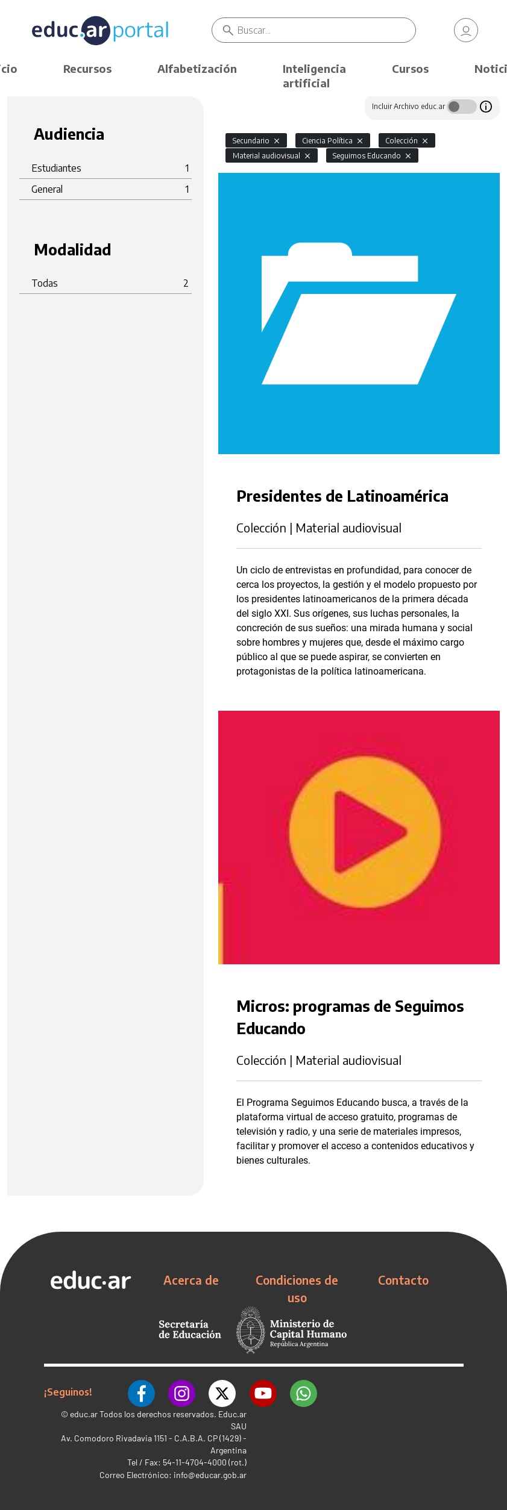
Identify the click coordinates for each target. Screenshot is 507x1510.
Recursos (87, 68)
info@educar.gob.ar (210, 1473)
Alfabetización (197, 68)
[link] (466, 30)
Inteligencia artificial (314, 75)
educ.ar (84, 1413)
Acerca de (191, 1280)
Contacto (403, 1280)
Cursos (410, 68)
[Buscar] (326, 30)
